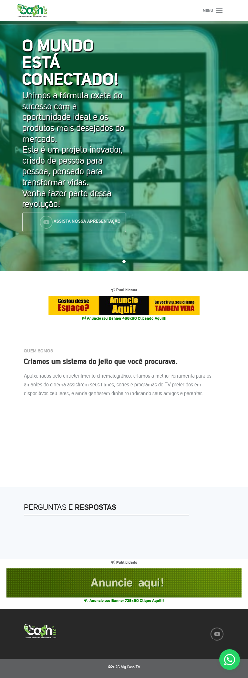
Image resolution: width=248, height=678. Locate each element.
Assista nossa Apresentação (80, 222)
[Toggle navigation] (218, 10)
